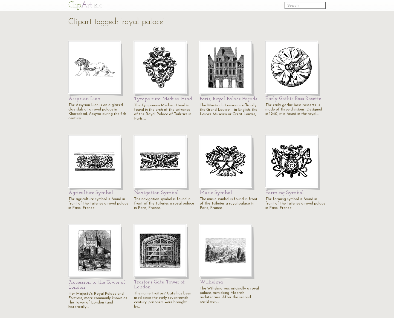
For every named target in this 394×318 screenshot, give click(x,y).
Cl (85, 5)
